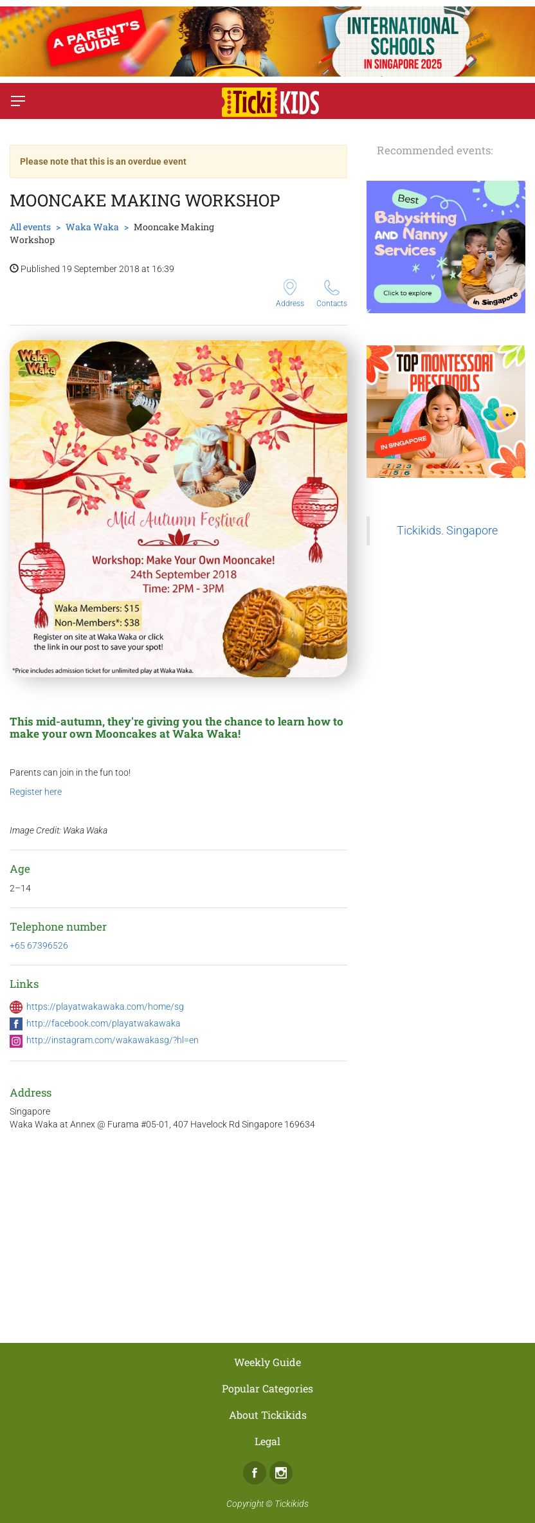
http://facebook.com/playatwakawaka (103, 1023)
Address (290, 293)
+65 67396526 (39, 945)
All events (30, 227)
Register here (36, 792)
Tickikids (292, 1504)
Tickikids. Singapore (447, 530)
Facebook (254, 1472)
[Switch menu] (18, 101)
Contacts (331, 294)
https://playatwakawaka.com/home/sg (105, 1006)
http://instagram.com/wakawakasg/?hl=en (112, 1040)
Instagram (281, 1472)
